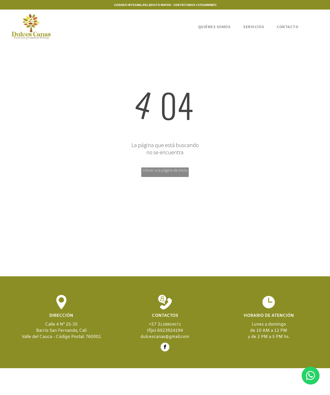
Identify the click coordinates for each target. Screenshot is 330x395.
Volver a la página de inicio (165, 170)
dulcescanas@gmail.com (165, 337)
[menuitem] (216, 26)
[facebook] (165, 348)
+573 (199, 5)
